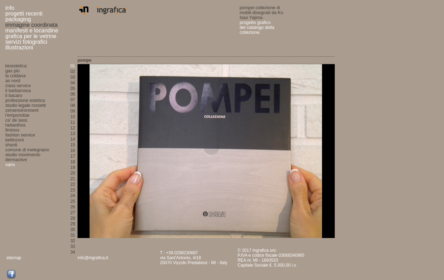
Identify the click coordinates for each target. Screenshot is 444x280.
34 (72, 252)
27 (72, 212)
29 (72, 223)
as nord (12, 80)
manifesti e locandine (31, 31)
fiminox (12, 130)
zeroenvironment (21, 110)
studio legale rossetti (25, 105)
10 (72, 116)
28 (72, 218)
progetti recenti (24, 14)
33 (72, 246)
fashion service (20, 135)
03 (72, 77)
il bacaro (13, 95)
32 (72, 240)
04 (72, 82)
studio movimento (22, 154)
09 (72, 111)
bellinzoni (14, 140)
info (9, 8)
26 (72, 207)
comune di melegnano (27, 149)
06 (72, 94)
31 (72, 235)
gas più (12, 70)
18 (72, 161)
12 (72, 128)
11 (72, 122)
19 (72, 167)
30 (72, 229)
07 (72, 99)
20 (72, 173)
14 (72, 139)
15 (72, 144)
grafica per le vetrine (30, 36)
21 (72, 178)
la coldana (15, 75)
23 (72, 190)
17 (72, 156)
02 (72, 71)
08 (72, 105)
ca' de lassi (16, 120)
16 (72, 150)
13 (72, 133)
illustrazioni (19, 47)
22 (72, 184)
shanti (11, 144)
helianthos (15, 125)
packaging (18, 19)
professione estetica (25, 100)
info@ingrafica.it (93, 257)
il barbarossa (18, 90)
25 (72, 201)
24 (72, 195)
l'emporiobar (17, 115)
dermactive (16, 159)
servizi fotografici (26, 42)
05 (72, 88)
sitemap (13, 257)
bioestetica (16, 65)
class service (18, 85)
